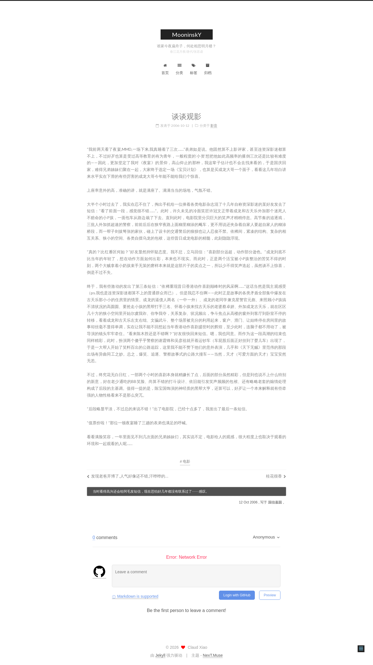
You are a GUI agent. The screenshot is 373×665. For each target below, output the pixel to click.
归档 (208, 69)
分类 (179, 69)
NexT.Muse (213, 655)
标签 (193, 69)
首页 (165, 69)
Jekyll (160, 655)
